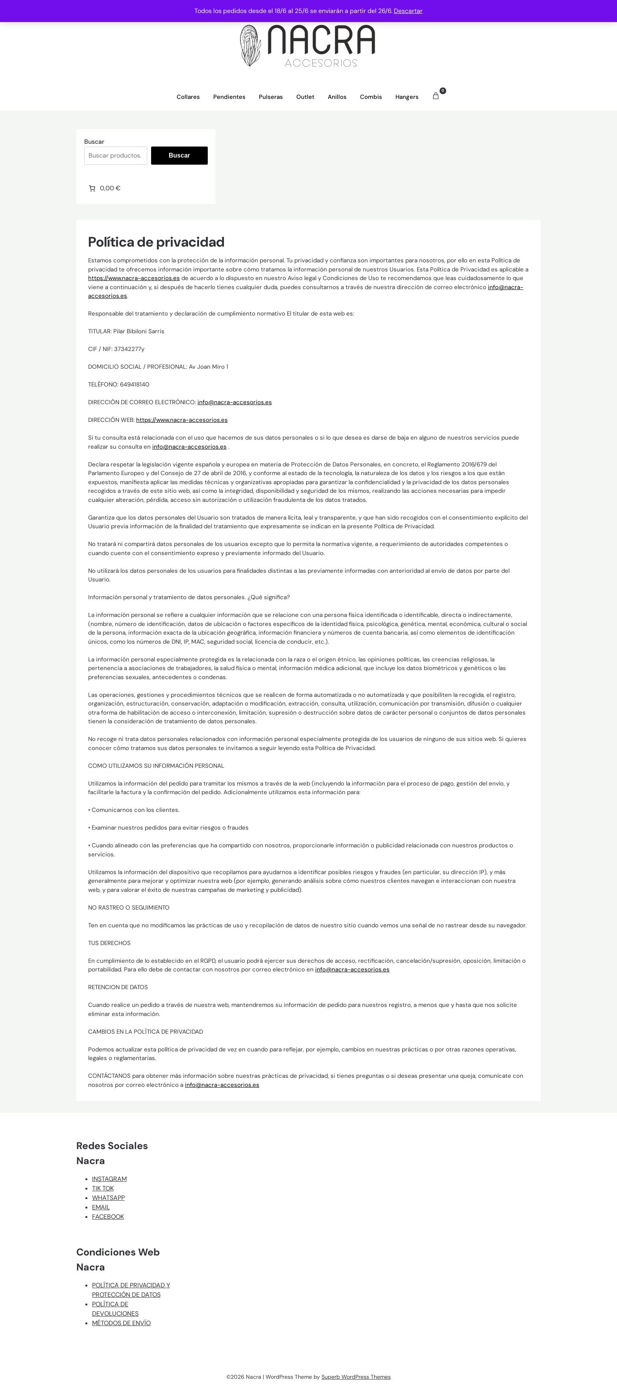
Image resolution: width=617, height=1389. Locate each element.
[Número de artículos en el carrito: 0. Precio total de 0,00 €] (104, 188)
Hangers (407, 97)
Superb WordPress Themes (356, 1376)
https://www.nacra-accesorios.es (134, 278)
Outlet (305, 97)
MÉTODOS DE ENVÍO (121, 1323)
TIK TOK (103, 1188)
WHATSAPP (108, 1198)
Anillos (337, 97)
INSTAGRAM (109, 1179)
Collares (188, 97)
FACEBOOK (108, 1217)
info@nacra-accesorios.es (235, 402)
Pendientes (229, 97)
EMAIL (101, 1207)
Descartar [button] (408, 11)
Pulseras (271, 97)
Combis (371, 97)
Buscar (94, 141)
